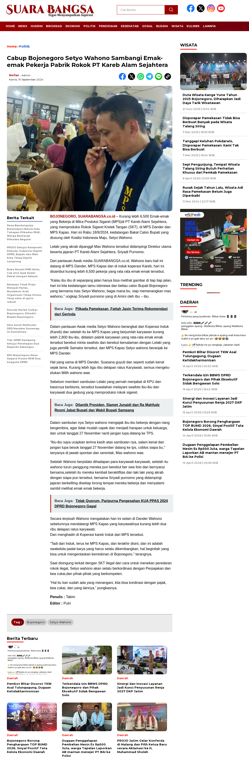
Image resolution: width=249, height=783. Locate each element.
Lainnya (209, 26)
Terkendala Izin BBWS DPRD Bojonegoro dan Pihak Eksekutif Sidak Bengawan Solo (210, 379)
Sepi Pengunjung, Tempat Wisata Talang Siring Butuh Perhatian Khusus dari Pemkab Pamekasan (211, 168)
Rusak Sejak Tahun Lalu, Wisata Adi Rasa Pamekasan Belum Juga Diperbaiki (213, 192)
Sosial (147, 26)
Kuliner (193, 26)
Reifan (14, 75)
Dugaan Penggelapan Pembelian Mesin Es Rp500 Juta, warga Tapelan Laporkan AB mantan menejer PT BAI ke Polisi (213, 451)
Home (10, 26)
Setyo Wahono (60, 622)
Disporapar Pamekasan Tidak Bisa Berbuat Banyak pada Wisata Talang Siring (211, 122)
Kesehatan (130, 26)
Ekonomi (73, 26)
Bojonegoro (36, 622)
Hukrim (37, 26)
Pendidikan (108, 26)
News (22, 26)
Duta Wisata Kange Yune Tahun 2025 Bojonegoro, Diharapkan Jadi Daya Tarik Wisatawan (212, 99)
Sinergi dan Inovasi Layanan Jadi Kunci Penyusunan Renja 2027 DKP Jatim (212, 403)
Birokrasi (54, 26)
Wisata (177, 26)
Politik (90, 26)
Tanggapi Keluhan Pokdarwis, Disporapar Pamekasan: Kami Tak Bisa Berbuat (211, 145)
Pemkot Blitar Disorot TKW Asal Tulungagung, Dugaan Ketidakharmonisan (209, 356)
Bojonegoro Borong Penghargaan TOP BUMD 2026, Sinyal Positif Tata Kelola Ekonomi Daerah (213, 426)
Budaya (162, 26)
